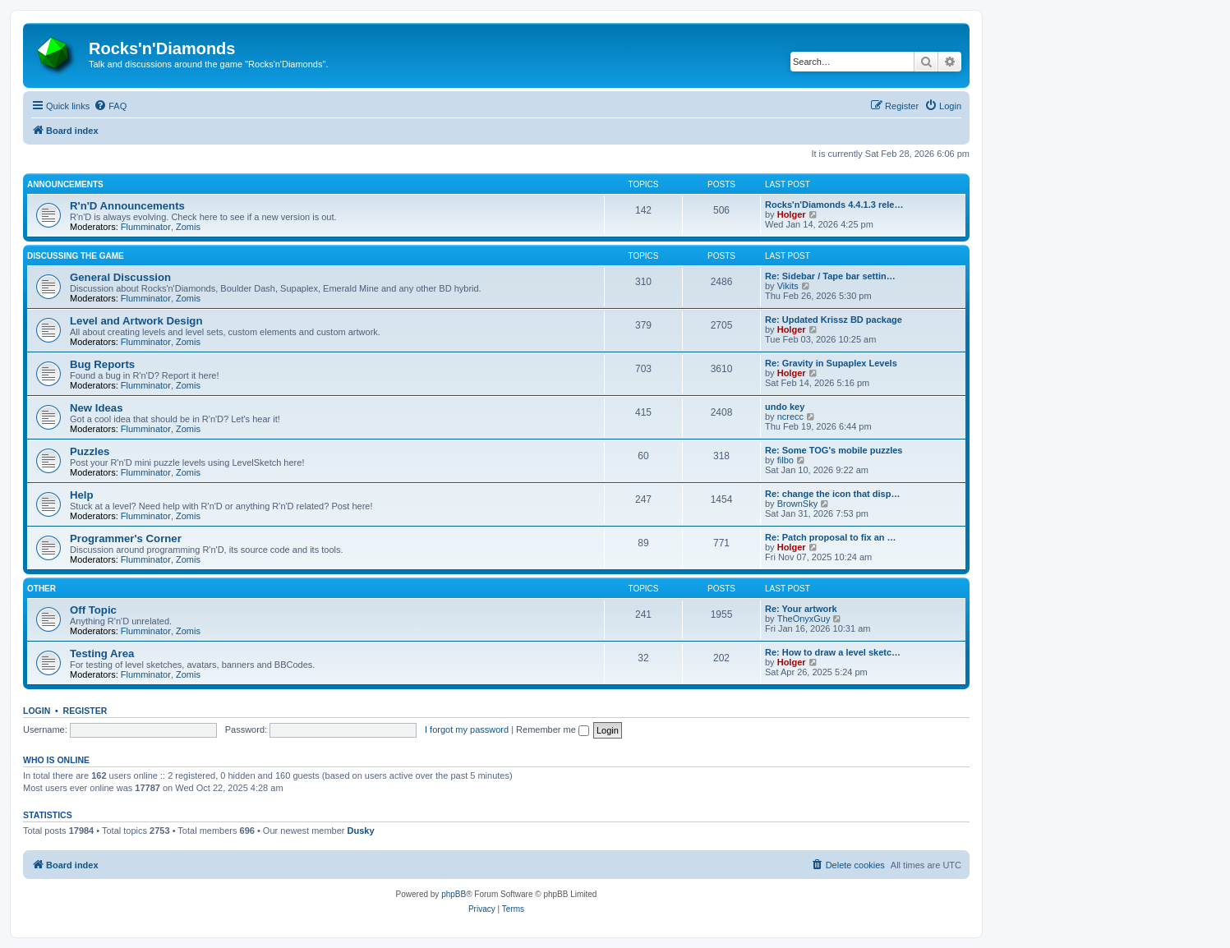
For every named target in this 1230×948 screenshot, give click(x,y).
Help (82, 495)
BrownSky (797, 504)
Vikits (788, 286)
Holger (791, 214)
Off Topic (93, 610)
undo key (784, 407)
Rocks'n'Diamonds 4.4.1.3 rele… (834, 204)
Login (36, 711)
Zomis (188, 227)
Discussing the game (75, 255)
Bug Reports (102, 364)
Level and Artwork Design (136, 321)
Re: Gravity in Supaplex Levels (831, 363)
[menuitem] (110, 106)
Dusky (361, 830)
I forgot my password (467, 729)
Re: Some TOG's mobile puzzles (833, 450)
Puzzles (89, 451)
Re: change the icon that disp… (832, 494)
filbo (785, 460)
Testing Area (102, 653)
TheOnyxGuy (804, 619)
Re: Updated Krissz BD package (833, 319)
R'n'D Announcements (127, 206)
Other (41, 588)
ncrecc (790, 416)
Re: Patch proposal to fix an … (830, 537)
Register (85, 711)
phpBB (453, 894)
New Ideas (96, 408)
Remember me (552, 729)
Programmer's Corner (126, 538)
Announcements (65, 184)
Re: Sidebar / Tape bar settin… (830, 276)
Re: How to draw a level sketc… (833, 652)
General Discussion (120, 277)
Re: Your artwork (801, 609)
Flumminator (146, 227)
